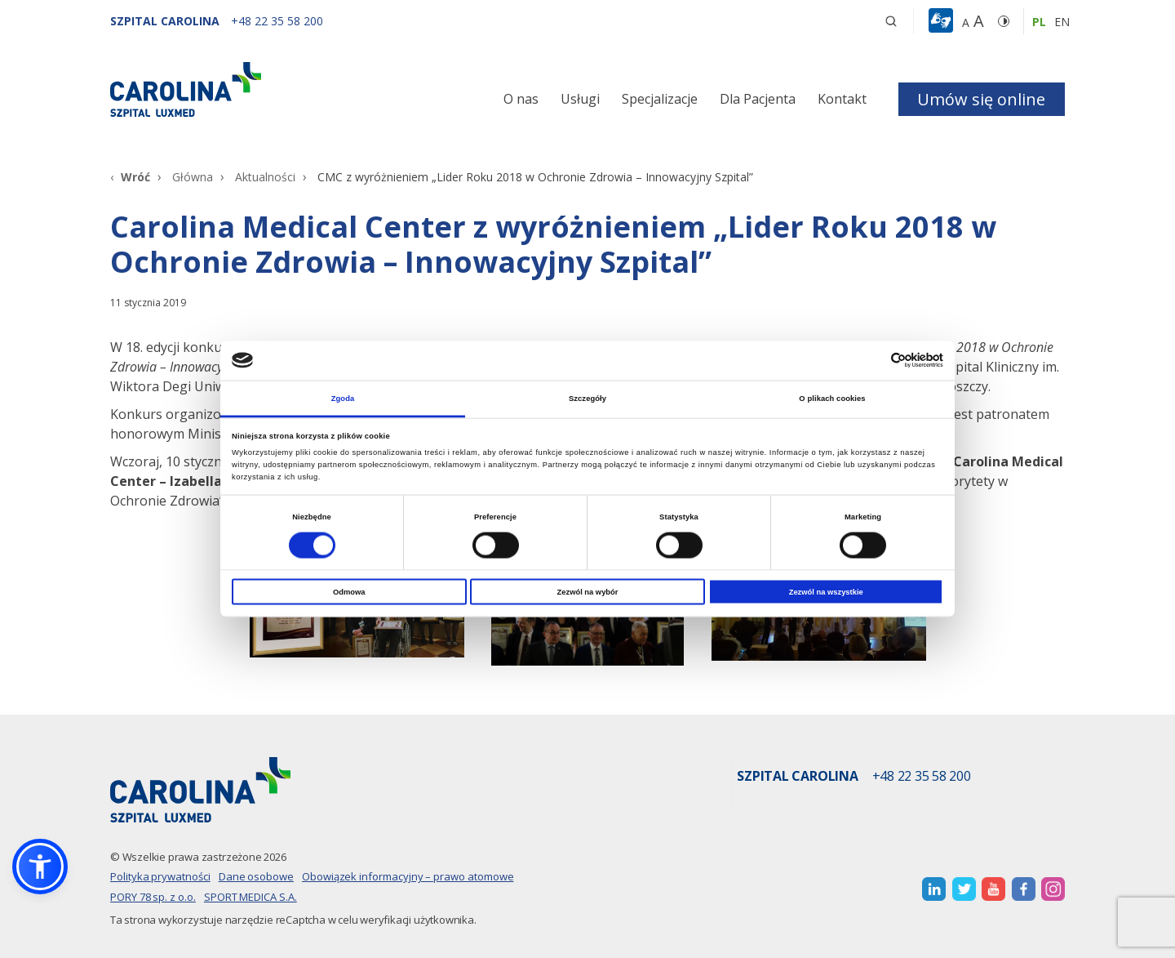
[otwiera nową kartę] (934, 889)
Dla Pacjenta (758, 99)
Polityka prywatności (160, 876)
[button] (943, 21)
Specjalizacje (660, 99)
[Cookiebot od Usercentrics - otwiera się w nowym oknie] (871, 360)
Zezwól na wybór (588, 592)
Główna (192, 177)
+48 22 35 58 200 (921, 776)
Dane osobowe (256, 876)
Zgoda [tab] (343, 398)
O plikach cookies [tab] (832, 398)
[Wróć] (130, 177)
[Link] (261, 89)
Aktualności (265, 177)
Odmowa (349, 592)
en (1062, 22)
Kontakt (842, 99)
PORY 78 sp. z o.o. (153, 896)
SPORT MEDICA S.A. (250, 896)
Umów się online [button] (981, 99)
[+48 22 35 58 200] (277, 21)
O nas (521, 99)
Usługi (580, 99)
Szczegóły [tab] (587, 398)
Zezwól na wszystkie (826, 592)
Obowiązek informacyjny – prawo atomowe (408, 876)
